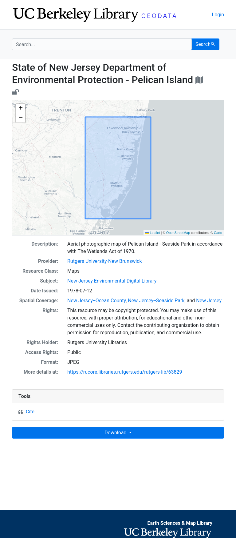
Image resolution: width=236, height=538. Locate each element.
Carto (218, 233)
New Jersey (209, 300)
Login (218, 15)
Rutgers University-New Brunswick (104, 261)
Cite (30, 412)
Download (116, 433)
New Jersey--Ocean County (96, 300)
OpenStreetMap (178, 233)
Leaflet (152, 233)
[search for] (102, 44)
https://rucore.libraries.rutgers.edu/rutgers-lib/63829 (124, 372)
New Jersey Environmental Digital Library (111, 281)
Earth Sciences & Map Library (179, 523)
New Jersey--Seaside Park (156, 300)
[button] (20, 108)
